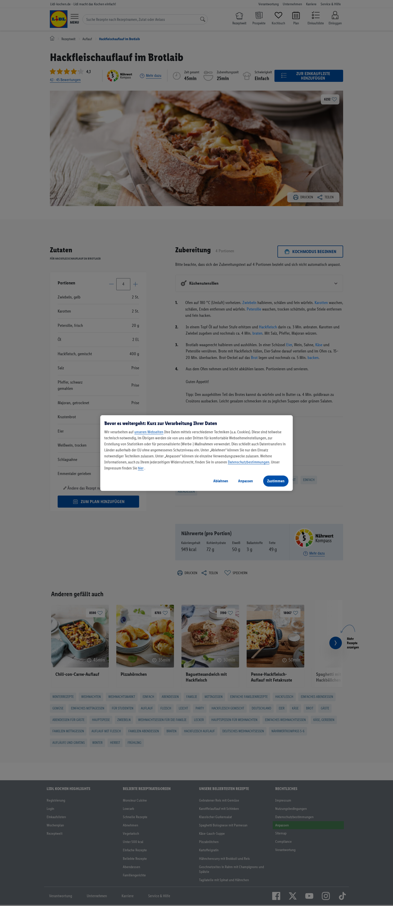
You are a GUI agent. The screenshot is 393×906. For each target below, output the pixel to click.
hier (141, 468)
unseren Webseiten (148, 432)
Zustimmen (275, 480)
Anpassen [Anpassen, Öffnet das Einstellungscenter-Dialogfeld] (245, 480)
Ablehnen (220, 480)
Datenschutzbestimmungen (248, 462)
